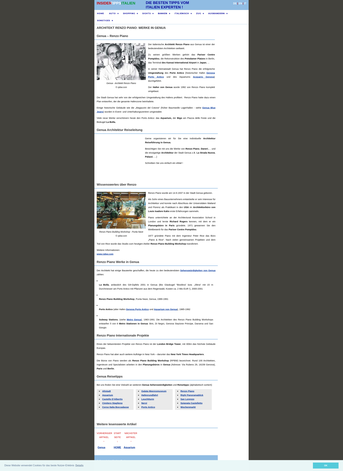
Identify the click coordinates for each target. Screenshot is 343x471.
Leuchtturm (147, 399)
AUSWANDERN (216, 13)
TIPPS (115, 3)
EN (240, 3)
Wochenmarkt (188, 407)
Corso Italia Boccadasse (115, 407)
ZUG (198, 13)
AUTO (112, 13)
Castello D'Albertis (112, 399)
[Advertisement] (189, 157)
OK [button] (325, 465)
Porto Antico (148, 407)
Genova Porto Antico (137, 309)
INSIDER (104, 3)
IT (245, 3)
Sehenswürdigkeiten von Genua (197, 270)
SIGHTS (146, 13)
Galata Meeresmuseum (153, 391)
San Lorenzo (187, 399)
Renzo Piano (187, 391)
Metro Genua (134, 319)
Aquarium (107, 395)
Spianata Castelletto (191, 403)
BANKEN (162, 13)
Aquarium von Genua (165, 309)
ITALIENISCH (181, 13)
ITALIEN (128, 3)
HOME (100, 13)
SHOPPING (129, 13)
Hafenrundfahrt (149, 395)
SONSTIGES (103, 20)
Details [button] (79, 465)
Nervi (144, 403)
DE (235, 3)
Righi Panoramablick (191, 395)
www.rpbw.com (105, 254)
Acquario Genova (203, 77)
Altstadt (106, 391)
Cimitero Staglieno (112, 403)
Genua (101, 447)
